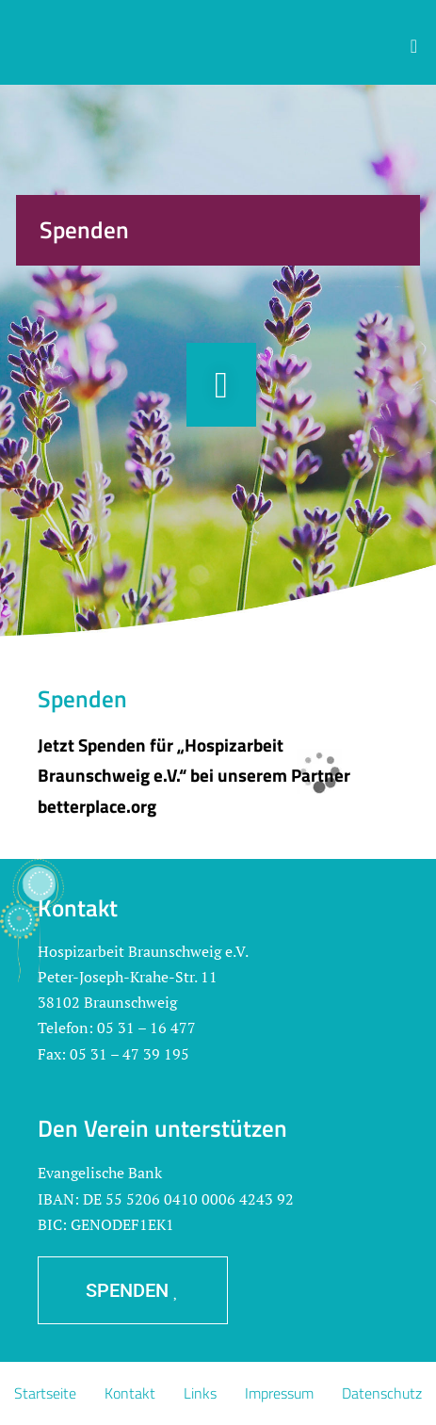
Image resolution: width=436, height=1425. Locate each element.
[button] (414, 46)
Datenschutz (382, 1393)
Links (200, 1393)
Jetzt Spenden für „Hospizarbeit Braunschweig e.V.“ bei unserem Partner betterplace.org (194, 775)
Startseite (45, 1393)
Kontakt (130, 1393)
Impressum (279, 1393)
